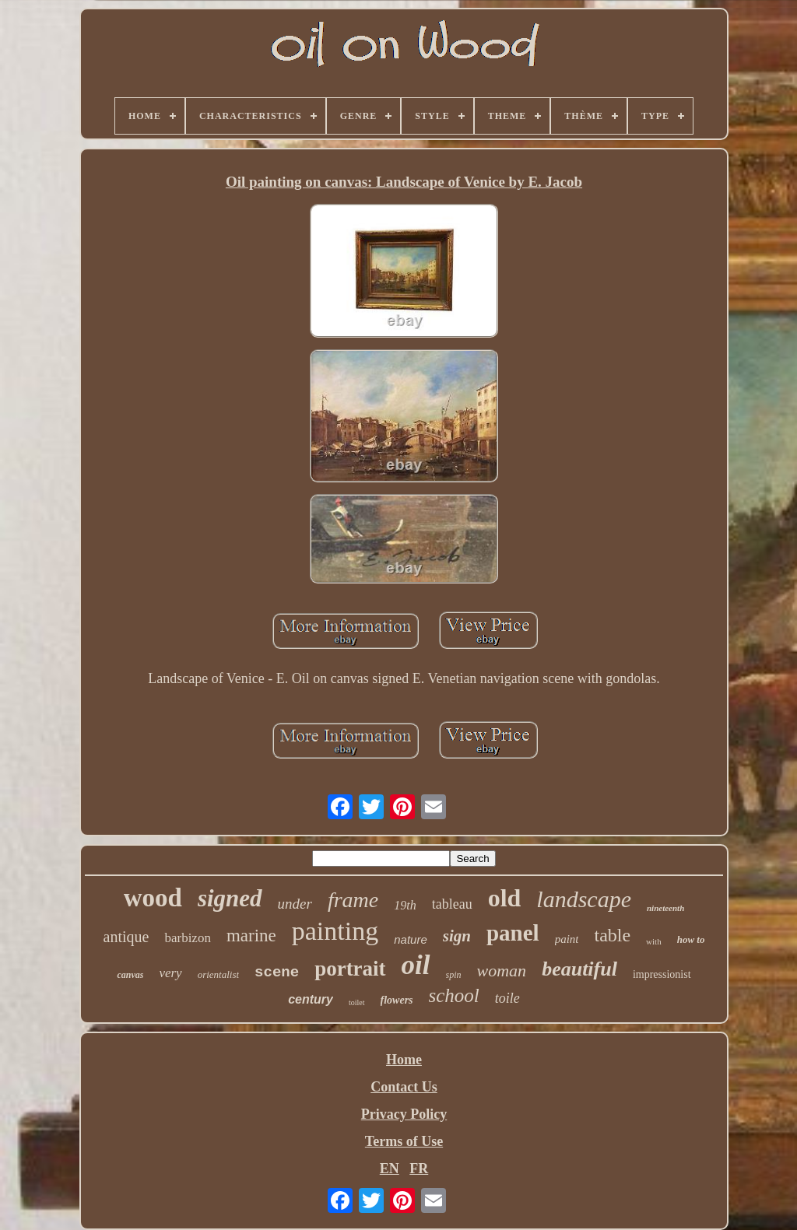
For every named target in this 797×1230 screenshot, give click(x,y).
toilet (357, 1002)
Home (404, 1059)
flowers (397, 1000)
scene (277, 972)
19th (405, 905)
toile (507, 998)
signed (230, 898)
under (295, 903)
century (310, 999)
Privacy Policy (404, 1114)
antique (126, 936)
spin (454, 974)
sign (457, 936)
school (454, 995)
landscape (583, 899)
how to (691, 939)
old (504, 898)
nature (410, 939)
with (654, 941)
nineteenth (665, 908)
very (170, 972)
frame (353, 900)
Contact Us (403, 1087)
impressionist (662, 974)
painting (335, 930)
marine (251, 935)
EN (389, 1168)
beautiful (579, 969)
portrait (349, 968)
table (612, 935)
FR (418, 1168)
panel (512, 932)
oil (416, 965)
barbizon (187, 937)
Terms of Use (404, 1141)
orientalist (218, 974)
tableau (452, 904)
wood (153, 898)
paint (567, 939)
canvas (130, 974)
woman (502, 970)
